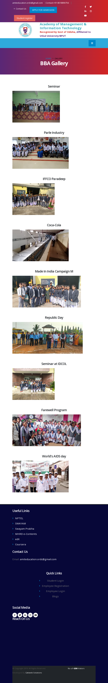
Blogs (55, 596)
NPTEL (19, 518)
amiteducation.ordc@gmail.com (27, 2)
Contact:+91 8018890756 (57, 2)
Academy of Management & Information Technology (63, 26)
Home (48, 58)
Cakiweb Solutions (33, 672)
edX (17, 539)
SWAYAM (20, 523)
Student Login (55, 580)
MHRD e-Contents (26, 533)
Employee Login (55, 591)
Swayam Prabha (24, 528)
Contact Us (20, 8)
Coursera (20, 544)
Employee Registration (55, 585)
